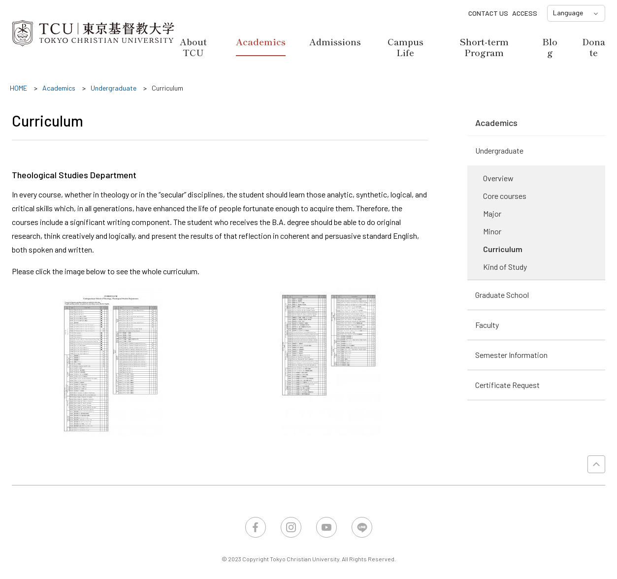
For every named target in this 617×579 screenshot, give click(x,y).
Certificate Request (507, 384)
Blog (549, 47)
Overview (498, 178)
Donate (593, 47)
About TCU (193, 47)
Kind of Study (505, 266)
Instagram (291, 527)
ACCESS (524, 13)
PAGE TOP (596, 464)
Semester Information (511, 354)
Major (492, 213)
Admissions (335, 41)
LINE (362, 527)
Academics (261, 41)
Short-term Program (484, 47)
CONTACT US (488, 13)
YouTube (326, 527)
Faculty (487, 324)
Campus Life (405, 47)
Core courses (504, 195)
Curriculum (502, 249)
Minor (492, 231)
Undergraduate (499, 150)
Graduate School (502, 294)
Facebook (255, 527)
